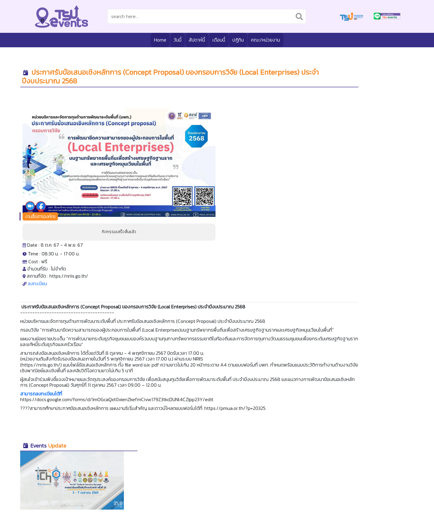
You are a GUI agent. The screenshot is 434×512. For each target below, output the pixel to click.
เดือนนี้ (218, 39)
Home (157, 39)
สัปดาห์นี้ (195, 39)
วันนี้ (175, 39)
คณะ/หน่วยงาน (268, 39)
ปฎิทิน (239, 39)
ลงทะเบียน (201, 178)
